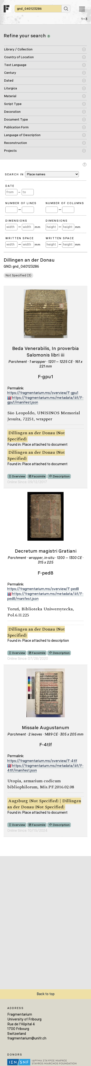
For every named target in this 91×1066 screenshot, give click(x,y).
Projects (10, 150)
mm (37, 227)
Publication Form (16, 127)
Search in (42, 174)
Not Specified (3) (18, 275)
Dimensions (16, 220)
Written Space (19, 238)
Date (9, 186)
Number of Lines (21, 203)
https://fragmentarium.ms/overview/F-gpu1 (42, 393)
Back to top (46, 994)
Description (61, 476)
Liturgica (10, 88)
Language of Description (22, 135)
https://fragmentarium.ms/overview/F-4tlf (42, 761)
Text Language (15, 65)
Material (10, 96)
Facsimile (38, 476)
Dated (8, 80)
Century (10, 73)
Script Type (13, 104)
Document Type (16, 119)
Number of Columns (65, 203)
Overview (18, 476)
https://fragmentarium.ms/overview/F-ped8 (43, 589)
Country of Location (19, 57)
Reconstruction (15, 143)
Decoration (12, 111)
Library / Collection (18, 49)
